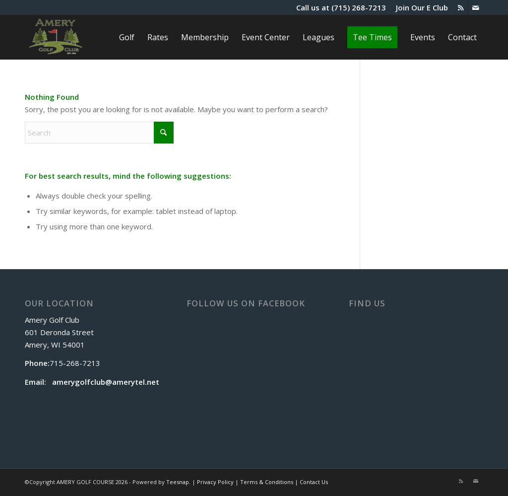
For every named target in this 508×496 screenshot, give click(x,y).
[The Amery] (56, 37)
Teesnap (177, 482)
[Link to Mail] (475, 7)
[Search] (99, 132)
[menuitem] (419, 7)
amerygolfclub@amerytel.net (105, 382)
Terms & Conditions (266, 482)
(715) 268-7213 (358, 7)
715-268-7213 (75, 363)
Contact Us (314, 482)
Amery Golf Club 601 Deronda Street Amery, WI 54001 (59, 332)
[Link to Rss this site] (460, 7)
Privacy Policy (215, 482)
